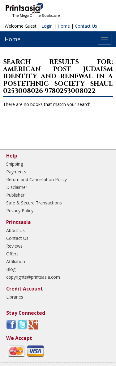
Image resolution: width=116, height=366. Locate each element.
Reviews (14, 246)
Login (47, 26)
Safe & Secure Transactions (34, 203)
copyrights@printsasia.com (33, 277)
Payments (16, 172)
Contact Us (86, 26)
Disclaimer (16, 187)
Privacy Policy (19, 210)
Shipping (14, 164)
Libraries (14, 297)
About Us (15, 230)
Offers (12, 254)
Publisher (15, 195)
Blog (10, 269)
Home (64, 26)
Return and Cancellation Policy (36, 179)
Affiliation (15, 261)
